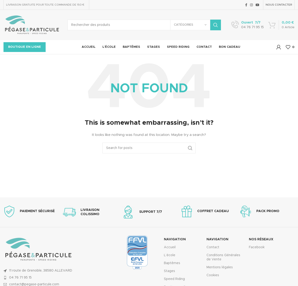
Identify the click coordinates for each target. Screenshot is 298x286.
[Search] (144, 25)
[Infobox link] (247, 25)
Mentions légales (220, 267)
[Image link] (38, 249)
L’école (169, 255)
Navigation (175, 239)
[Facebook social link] (246, 5)
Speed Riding (174, 279)
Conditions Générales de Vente (223, 257)
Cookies (213, 275)
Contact (213, 247)
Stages (169, 271)
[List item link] (42, 277)
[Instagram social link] (251, 5)
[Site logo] (32, 25)
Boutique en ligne (24, 46)
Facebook (256, 247)
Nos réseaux (261, 239)
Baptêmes (172, 263)
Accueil (170, 247)
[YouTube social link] (257, 5)
